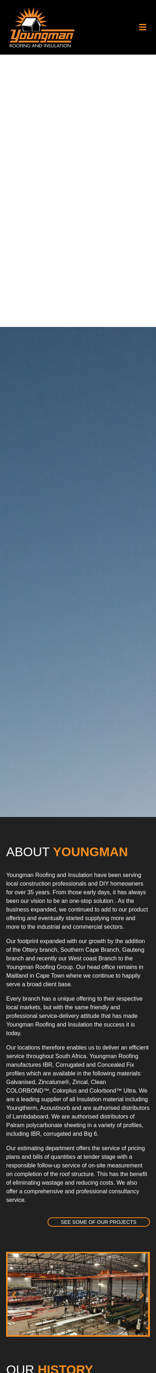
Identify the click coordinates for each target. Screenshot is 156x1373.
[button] (142, 27)
